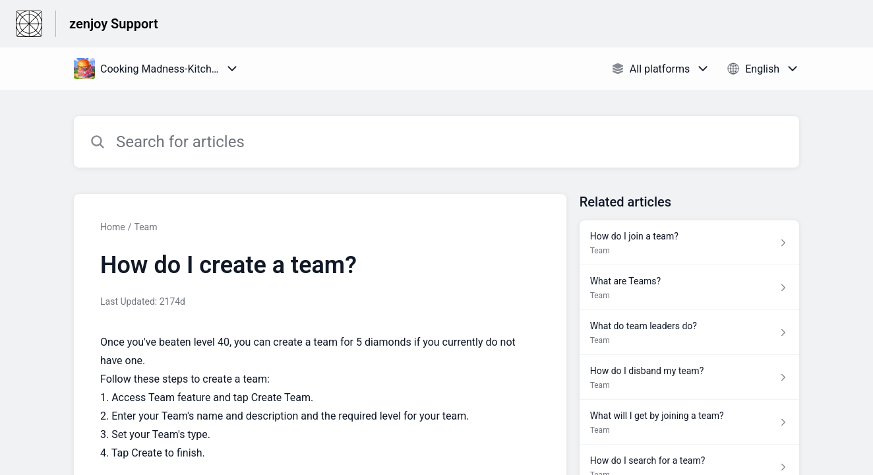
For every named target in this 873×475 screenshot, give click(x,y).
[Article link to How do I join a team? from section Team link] (689, 242)
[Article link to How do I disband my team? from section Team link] (689, 377)
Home (112, 227)
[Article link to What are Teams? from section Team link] (689, 287)
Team (145, 227)
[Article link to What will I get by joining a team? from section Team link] (689, 422)
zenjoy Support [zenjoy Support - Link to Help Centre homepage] (113, 24)
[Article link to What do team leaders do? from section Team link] (689, 332)
